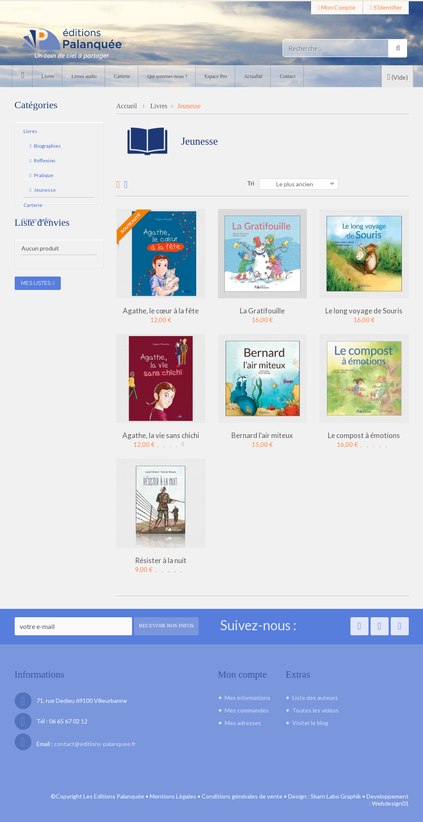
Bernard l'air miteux (262, 435)
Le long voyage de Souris (363, 310)
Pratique (43, 177)
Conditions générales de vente (242, 795)
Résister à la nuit (161, 560)
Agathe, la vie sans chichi (160, 435)
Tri (250, 183)
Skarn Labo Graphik (336, 795)
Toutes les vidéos (315, 710)
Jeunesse (44, 191)
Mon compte (337, 7)
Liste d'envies (42, 250)
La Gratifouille (262, 310)
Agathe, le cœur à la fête (161, 310)
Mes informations (247, 697)
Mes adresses (243, 722)
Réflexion (44, 162)
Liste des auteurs (315, 697)
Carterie (32, 207)
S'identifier (386, 7)
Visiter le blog (310, 722)
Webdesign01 (390, 802)
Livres (30, 133)
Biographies (47, 147)
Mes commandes (247, 710)
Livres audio (37, 221)
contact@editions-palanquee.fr (95, 743)
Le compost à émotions (364, 435)
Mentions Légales (173, 795)
